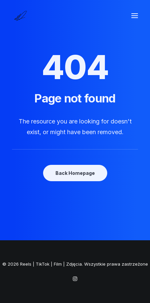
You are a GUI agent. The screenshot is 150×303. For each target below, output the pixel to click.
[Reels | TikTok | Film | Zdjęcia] (20, 15)
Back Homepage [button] (75, 173)
